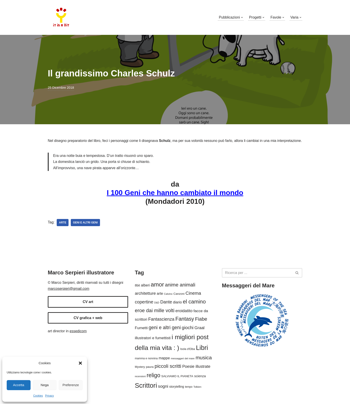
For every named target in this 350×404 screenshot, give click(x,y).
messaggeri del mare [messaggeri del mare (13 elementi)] (183, 358)
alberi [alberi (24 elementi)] (145, 285)
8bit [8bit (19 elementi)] (137, 285)
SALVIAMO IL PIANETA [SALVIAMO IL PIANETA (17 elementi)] (177, 376)
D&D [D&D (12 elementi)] (156, 302)
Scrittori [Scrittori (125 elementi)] (146, 385)
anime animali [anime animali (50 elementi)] (180, 285)
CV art (88, 302)
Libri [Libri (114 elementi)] (202, 347)
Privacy (49, 395)
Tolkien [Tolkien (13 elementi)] (198, 386)
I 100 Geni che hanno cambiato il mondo (175, 193)
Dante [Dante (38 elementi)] (166, 301)
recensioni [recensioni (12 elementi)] (140, 376)
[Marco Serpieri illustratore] (61, 17)
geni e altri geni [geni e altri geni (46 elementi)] (165, 327)
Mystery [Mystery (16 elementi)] (140, 366)
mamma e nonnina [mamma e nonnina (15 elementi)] (146, 358)
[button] (80, 363)
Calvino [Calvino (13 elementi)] (168, 293)
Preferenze (70, 385)
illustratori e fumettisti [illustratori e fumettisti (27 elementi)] (153, 338)
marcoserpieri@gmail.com (68, 288)
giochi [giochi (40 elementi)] (187, 327)
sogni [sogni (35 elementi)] (163, 386)
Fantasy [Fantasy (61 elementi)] (184, 319)
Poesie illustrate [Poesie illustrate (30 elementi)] (196, 366)
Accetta (18, 385)
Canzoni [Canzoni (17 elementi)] (178, 293)
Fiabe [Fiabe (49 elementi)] (201, 319)
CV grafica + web (88, 318)
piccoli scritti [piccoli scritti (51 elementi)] (168, 366)
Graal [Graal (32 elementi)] (199, 327)
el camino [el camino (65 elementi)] (194, 302)
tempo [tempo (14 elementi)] (188, 386)
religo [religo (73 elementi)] (153, 375)
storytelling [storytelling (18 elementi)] (176, 386)
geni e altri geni (85, 222)
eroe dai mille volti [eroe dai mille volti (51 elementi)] (154, 310)
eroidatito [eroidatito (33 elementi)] (183, 310)
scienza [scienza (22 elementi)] (200, 376)
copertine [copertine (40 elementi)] (144, 301)
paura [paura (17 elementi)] (150, 366)
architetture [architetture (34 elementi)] (145, 293)
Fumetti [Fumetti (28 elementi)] (141, 328)
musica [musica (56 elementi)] (204, 357)
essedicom (78, 331)
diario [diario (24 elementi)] (177, 302)
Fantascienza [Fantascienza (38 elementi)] (161, 319)
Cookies (38, 395)
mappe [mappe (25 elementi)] (164, 358)
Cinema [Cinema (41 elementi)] (193, 293)
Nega (45, 385)
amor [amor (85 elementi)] (157, 284)
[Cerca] (257, 273)
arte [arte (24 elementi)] (160, 293)
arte (62, 222)
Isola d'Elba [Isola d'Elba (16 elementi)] (187, 349)
